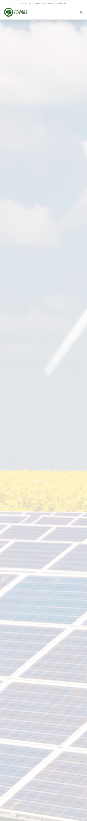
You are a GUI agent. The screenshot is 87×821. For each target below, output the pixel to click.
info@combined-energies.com (54, 3)
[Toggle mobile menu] (81, 12)
